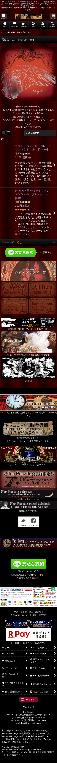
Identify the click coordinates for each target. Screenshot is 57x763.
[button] (4, 16)
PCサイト (30, 700)
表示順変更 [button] (32, 133)
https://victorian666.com (37, 736)
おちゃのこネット (23, 761)
